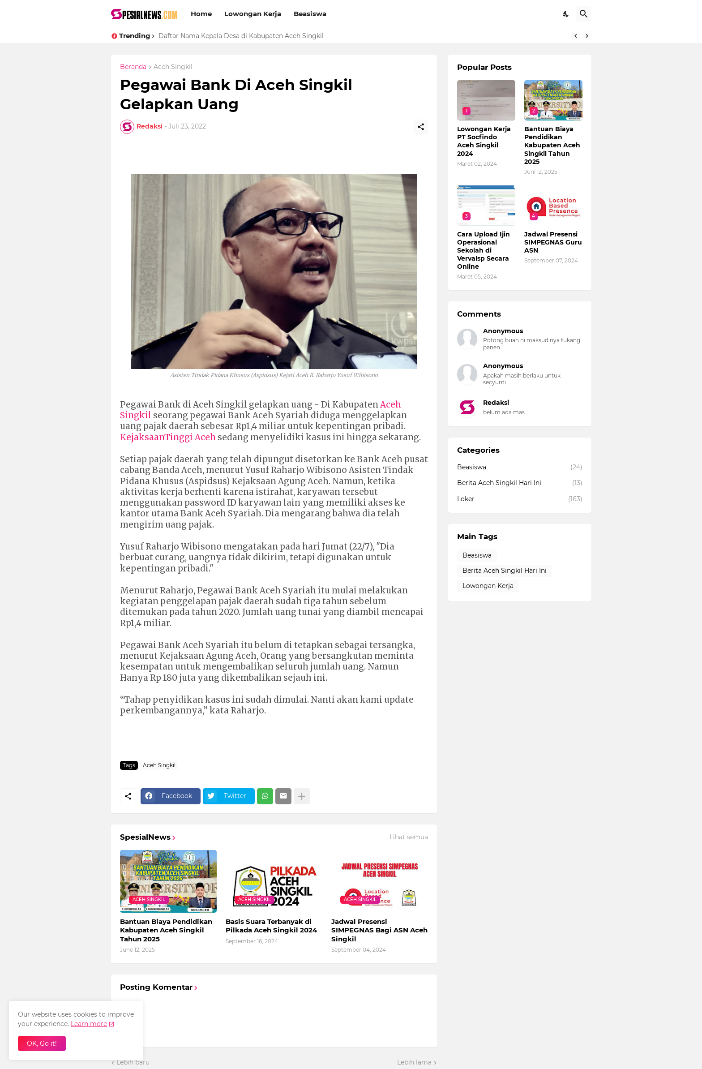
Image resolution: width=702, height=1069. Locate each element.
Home (201, 13)
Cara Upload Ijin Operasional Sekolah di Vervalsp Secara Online (483, 250)
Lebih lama (414, 1062)
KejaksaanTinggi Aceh (168, 437)
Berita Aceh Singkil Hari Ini (519, 483)
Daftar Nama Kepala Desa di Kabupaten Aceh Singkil (241, 36)
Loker (519, 499)
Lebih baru (133, 1062)
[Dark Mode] (566, 13)
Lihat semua (409, 837)
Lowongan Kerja (252, 13)
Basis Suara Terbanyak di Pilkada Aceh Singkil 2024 (271, 926)
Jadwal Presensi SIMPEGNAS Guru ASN (553, 242)
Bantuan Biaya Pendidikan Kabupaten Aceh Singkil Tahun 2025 (166, 930)
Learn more (89, 1024)
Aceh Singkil (173, 67)
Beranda (133, 67)
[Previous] (575, 35)
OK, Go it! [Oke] (42, 1043)
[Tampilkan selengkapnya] (302, 796)
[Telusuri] (583, 13)
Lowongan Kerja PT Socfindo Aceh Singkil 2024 (484, 141)
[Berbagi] (421, 127)
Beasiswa (310, 13)
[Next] (586, 35)
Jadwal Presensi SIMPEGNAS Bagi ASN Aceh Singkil (379, 930)
